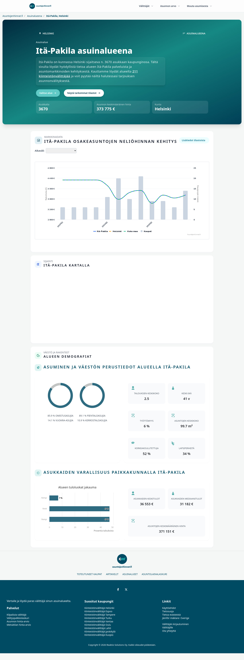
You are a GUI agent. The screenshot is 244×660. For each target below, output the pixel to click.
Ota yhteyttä (169, 630)
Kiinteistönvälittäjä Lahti (97, 628)
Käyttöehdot (169, 608)
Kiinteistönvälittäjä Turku (98, 618)
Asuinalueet (130, 574)
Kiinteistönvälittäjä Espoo (98, 611)
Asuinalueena (34, 15)
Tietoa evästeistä (171, 614)
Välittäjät (146, 6)
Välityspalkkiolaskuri (18, 618)
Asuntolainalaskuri (154, 574)
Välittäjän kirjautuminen (175, 624)
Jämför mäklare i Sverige (175, 618)
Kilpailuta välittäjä (16, 614)
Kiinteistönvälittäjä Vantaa (98, 621)
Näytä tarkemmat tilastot (84, 93)
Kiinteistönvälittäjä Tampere (99, 614)
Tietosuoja (168, 611)
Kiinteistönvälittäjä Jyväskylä (99, 631)
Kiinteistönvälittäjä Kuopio (98, 634)
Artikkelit (112, 574)
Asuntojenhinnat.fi (13, 15)
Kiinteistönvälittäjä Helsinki (99, 608)
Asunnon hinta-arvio (18, 621)
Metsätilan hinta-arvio (19, 624)
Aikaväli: (39, 150)
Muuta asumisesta (199, 6)
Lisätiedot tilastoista (193, 140)
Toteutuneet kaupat (89, 574)
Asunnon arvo (170, 6)
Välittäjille (167, 627)
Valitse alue (48, 93)
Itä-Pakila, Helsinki (57, 15)
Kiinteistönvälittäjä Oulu (97, 624)
